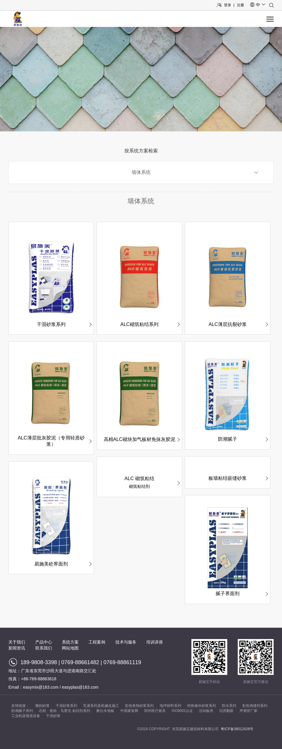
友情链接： (20, 706)
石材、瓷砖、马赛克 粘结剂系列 (64, 711)
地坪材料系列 (170, 706)
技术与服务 (125, 642)
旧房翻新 (226, 711)
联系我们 (43, 648)
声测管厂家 (248, 711)
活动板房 (206, 711)
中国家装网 (129, 711)
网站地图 (70, 648)
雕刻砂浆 (42, 706)
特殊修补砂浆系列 (201, 706)
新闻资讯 (16, 648)
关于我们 (16, 642)
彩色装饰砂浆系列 (139, 706)
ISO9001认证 (182, 711)
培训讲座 (154, 642)
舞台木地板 (105, 711)
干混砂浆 (53, 716)
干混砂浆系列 (66, 706)
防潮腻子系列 (22, 711)
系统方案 (70, 642)
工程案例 (97, 642)
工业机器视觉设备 (25, 716)
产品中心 (43, 642)
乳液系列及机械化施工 (101, 706)
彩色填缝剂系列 (254, 706)
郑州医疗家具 (155, 711)
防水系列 (229, 706)
